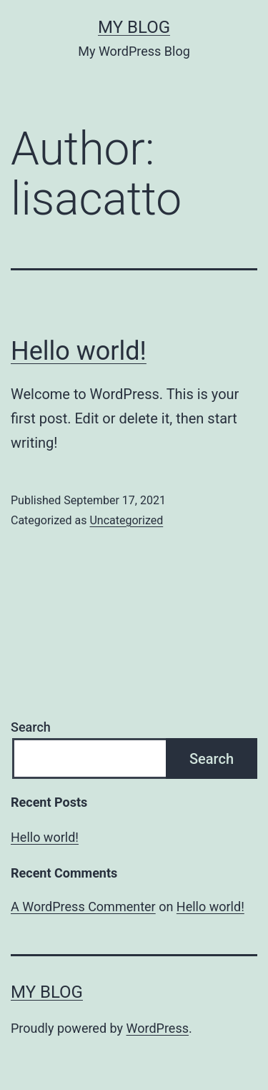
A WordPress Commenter (83, 906)
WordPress (157, 1028)
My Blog (134, 27)
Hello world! (79, 351)
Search (31, 727)
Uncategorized (126, 520)
